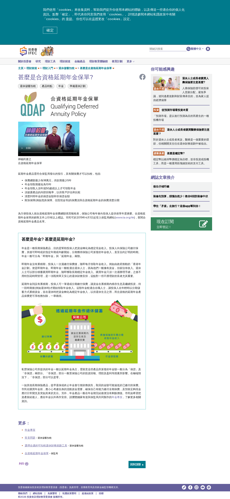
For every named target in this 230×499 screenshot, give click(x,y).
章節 (69, 19)
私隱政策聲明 (69, 493)
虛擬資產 (159, 153)
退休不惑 (159, 88)
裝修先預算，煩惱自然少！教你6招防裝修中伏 (180, 196)
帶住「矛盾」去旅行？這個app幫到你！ (177, 206)
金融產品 (82, 61)
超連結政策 (87, 493)
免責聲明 (53, 493)
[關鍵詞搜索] (167, 49)
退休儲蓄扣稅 (66, 68)
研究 (38, 61)
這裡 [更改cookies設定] (95, 19)
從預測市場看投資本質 (175, 110)
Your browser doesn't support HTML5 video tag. (48, 139)
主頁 (20, 68)
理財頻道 (67, 61)
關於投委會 (24, 61)
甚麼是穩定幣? (176, 153)
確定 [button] (50, 30)
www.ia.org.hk (125, 217)
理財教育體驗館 (102, 61)
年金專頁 (117, 397)
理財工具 (51, 61)
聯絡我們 (22, 493)
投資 (156, 110)
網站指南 (37, 493)
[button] (197, 49)
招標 (101, 493)
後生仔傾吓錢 (161, 186)
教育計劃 (121, 61)
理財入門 (47, 68)
